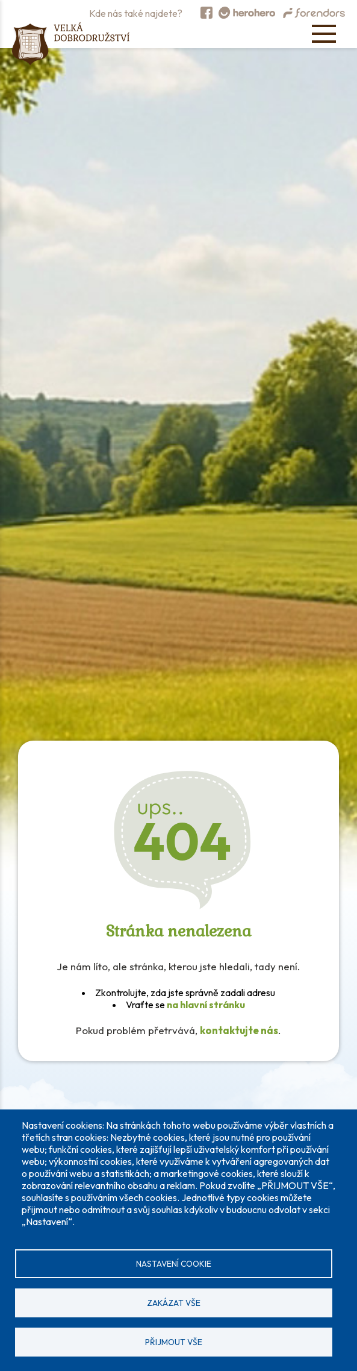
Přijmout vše (173, 1342)
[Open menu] (324, 34)
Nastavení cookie (173, 1263)
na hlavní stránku (206, 1005)
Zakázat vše (173, 1302)
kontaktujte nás (239, 1030)
